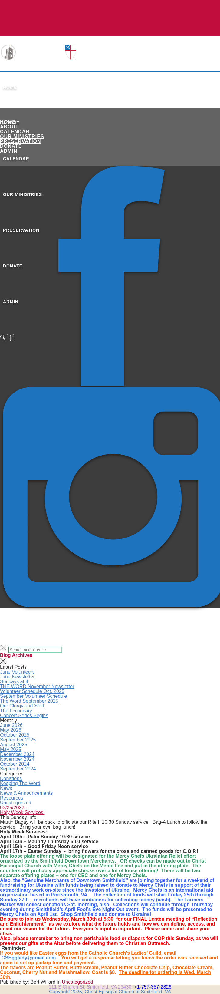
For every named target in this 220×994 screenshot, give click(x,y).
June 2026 (11, 725)
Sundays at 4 (14, 681)
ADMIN (8, 151)
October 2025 (14, 734)
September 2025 (18, 739)
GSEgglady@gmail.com (28, 957)
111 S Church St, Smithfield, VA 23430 (90, 986)
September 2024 (18, 768)
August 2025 (13, 744)
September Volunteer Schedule (33, 696)
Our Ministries (22, 136)
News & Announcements (26, 793)
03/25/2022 (12, 807)
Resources (11, 797)
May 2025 (10, 749)
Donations (11, 778)
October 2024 (14, 764)
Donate (11, 146)
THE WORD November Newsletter (37, 686)
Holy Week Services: (22, 812)
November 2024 (17, 759)
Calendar (15, 131)
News (6, 788)
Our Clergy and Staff (22, 705)
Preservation (20, 141)
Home (10, 87)
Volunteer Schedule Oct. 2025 (32, 691)
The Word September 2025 (29, 701)
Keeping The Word (20, 783)
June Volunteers (17, 671)
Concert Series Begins (24, 715)
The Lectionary (16, 710)
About (9, 126)
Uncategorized (15, 802)
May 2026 (10, 730)
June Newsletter (17, 676)
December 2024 (17, 754)
